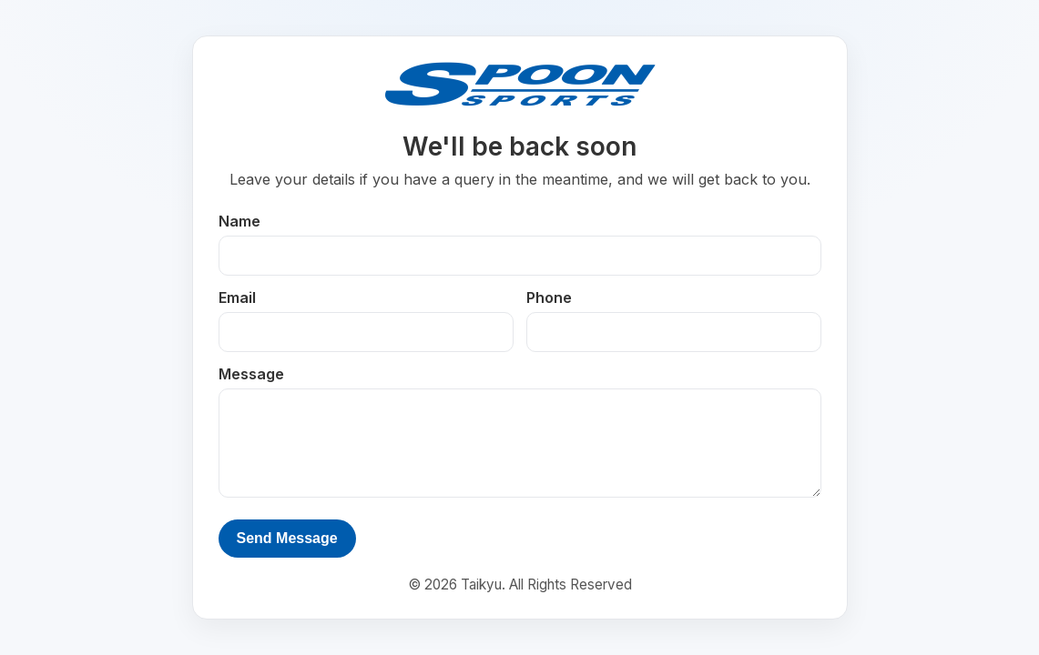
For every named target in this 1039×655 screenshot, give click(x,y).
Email (237, 297)
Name (239, 221)
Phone (549, 297)
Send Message (287, 538)
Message (251, 374)
